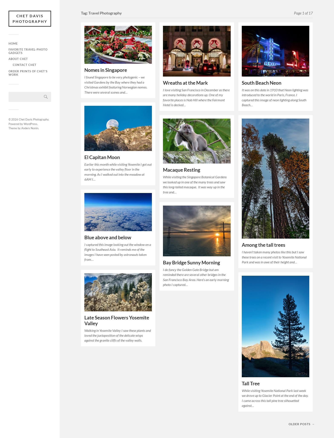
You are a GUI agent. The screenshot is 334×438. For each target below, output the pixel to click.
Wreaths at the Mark (185, 83)
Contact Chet (24, 65)
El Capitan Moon (102, 157)
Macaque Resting (181, 170)
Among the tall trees (263, 245)
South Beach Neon (261, 83)
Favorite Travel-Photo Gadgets (28, 51)
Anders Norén (29, 128)
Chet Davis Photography (30, 19)
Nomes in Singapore (105, 70)
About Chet (18, 59)
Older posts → (302, 424)
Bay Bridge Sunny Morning (191, 262)
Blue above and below (107, 237)
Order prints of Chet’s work (28, 73)
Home (13, 43)
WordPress (30, 124)
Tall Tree (251, 383)
